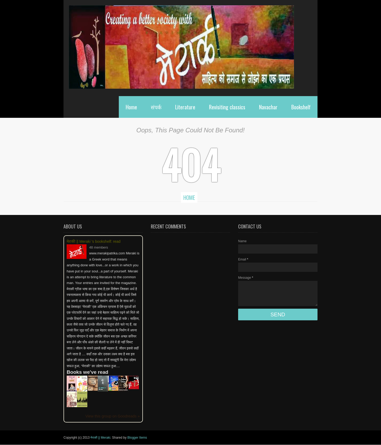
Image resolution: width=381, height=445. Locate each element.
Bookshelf (301, 107)
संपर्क (156, 107)
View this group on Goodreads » (112, 416)
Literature (185, 107)
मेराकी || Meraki (100, 437)
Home (131, 107)
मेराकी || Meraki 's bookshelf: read (93, 241)
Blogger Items (137, 437)
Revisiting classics (227, 107)
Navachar (268, 107)
